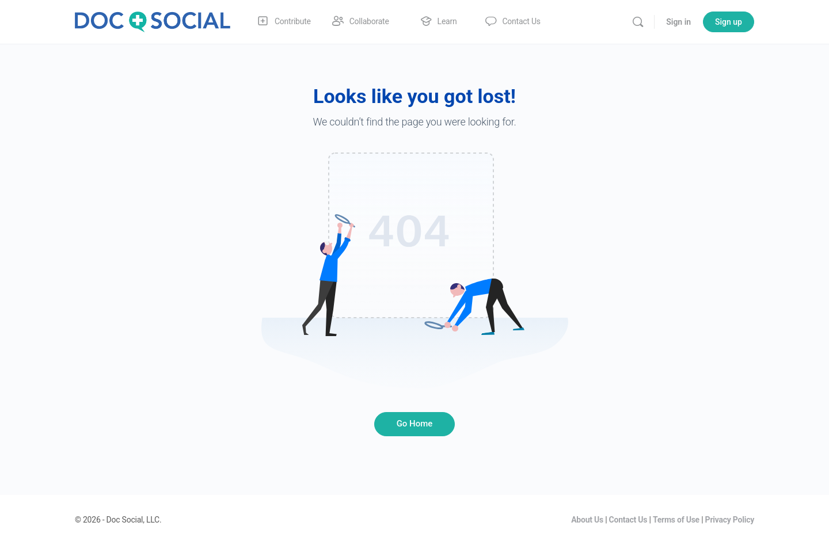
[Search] (637, 22)
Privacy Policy (729, 519)
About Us (587, 519)
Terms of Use (676, 519)
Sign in (678, 21)
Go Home (415, 423)
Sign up (728, 21)
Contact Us (628, 519)
